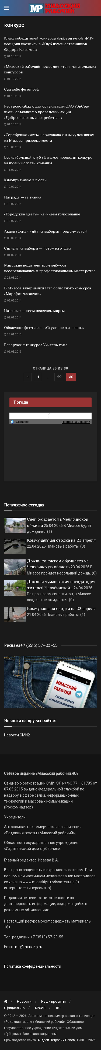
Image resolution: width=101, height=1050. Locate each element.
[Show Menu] (6, 8)
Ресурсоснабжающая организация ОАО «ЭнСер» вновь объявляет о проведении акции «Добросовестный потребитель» (47, 112)
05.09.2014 (13, 238)
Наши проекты (53, 1001)
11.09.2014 (13, 169)
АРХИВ (40, 1008)
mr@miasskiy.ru (28, 947)
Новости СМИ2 (17, 735)
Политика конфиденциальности (32, 966)
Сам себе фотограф (21, 89)
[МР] (50, 681)
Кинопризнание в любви (25, 180)
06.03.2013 (13, 351)
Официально (14, 1008)
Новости (24, 1001)
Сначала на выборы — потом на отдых (37, 248)
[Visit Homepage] (54, 8)
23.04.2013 (13, 334)
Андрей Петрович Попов (56, 1040)
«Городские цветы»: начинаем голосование (42, 214)
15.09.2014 (13, 147)
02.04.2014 (13, 317)
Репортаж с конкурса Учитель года (35, 344)
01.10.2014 (13, 56)
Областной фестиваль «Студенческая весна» (44, 327)
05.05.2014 (13, 300)
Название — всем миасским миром (34, 310)
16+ (58, 1008)
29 (59, 377)
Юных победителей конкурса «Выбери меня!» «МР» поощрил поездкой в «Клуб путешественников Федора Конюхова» (49, 44)
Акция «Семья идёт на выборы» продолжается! (45, 231)
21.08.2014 (13, 277)
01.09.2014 (13, 255)
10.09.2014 (13, 186)
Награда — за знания (22, 197)
